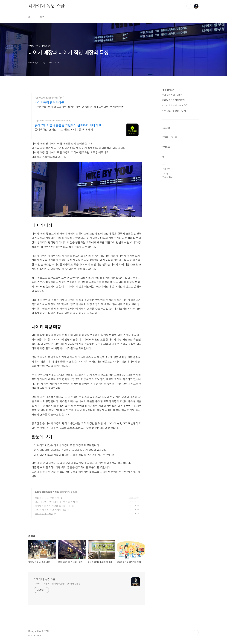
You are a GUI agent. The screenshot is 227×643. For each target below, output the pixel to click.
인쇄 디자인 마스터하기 (172, 95)
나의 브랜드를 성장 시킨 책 (174, 110)
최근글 (165, 136)
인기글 (174, 136)
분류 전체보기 (168, 89)
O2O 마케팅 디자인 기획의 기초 (50, 509)
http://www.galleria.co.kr (46, 97)
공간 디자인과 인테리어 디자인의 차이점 (55, 501)
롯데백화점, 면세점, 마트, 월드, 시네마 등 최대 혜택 (64, 129)
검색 (188, 6)
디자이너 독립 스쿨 (46, 6)
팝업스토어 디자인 (44, 513)
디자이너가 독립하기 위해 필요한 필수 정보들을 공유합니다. (59, 583)
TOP (196, 632)
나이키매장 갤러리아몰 (49, 102)
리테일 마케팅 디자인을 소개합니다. (52, 505)
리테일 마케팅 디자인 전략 (47, 492)
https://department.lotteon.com (50, 120)
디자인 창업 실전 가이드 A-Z (175, 105)
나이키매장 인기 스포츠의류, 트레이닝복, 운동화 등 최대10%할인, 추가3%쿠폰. (79, 106)
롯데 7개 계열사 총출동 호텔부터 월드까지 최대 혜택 (68, 125)
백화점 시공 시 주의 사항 (47, 498)
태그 (42, 17)
